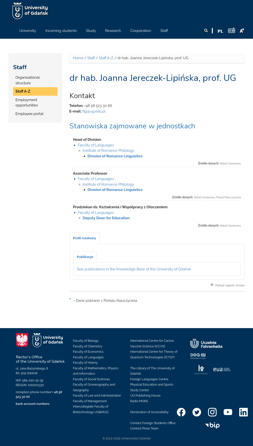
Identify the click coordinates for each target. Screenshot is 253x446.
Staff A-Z (23, 91)
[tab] (84, 238)
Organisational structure (28, 80)
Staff (20, 67)
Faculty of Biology (86, 340)
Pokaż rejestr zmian (227, 285)
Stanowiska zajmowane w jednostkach (132, 126)
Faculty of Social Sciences (91, 379)
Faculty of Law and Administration (97, 395)
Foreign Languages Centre (149, 379)
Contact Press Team (144, 428)
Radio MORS (139, 401)
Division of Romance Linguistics (115, 156)
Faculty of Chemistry (87, 346)
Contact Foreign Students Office (153, 423)
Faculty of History (85, 362)
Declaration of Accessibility (149, 412)
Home (78, 58)
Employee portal (30, 114)
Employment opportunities (27, 103)
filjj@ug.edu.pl (93, 111)
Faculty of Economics (88, 351)
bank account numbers (33, 404)
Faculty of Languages (96, 145)
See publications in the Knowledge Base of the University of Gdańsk (134, 269)
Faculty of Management (90, 401)
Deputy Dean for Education (106, 218)
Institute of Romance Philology (108, 150)
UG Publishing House (145, 395)
